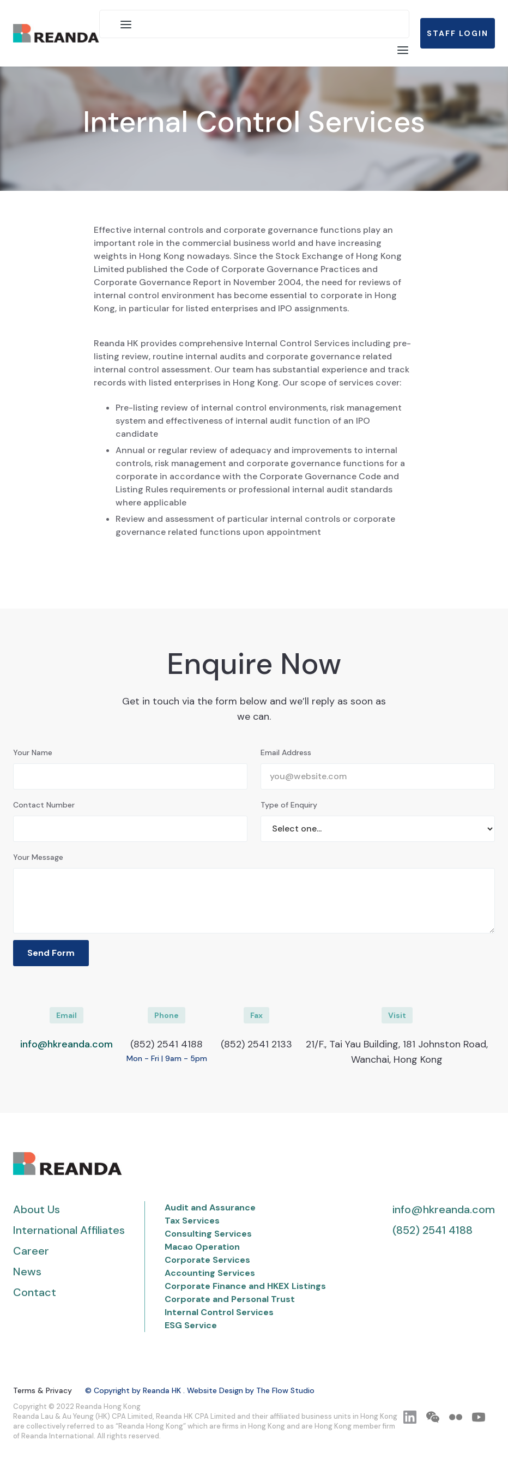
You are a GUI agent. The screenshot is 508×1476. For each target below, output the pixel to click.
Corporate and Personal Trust (230, 1299)
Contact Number (44, 805)
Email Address (286, 752)
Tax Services (192, 1220)
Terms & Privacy (42, 1390)
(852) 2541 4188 (432, 1230)
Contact (34, 1292)
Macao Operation (202, 1246)
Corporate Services (207, 1260)
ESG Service (191, 1325)
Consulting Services (208, 1233)
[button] (125, 24)
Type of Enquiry (289, 805)
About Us (36, 1209)
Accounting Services (210, 1273)
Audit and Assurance (210, 1207)
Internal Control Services (219, 1312)
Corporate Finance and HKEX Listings (245, 1286)
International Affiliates (69, 1230)
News (27, 1271)
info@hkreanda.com (66, 1044)
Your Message (38, 857)
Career (31, 1251)
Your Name (32, 752)
